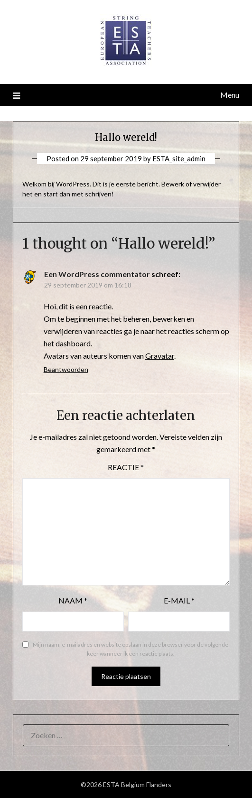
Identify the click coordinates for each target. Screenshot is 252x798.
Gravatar (159, 355)
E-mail (179, 600)
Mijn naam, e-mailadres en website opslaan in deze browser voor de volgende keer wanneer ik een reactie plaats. (130, 649)
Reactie (126, 467)
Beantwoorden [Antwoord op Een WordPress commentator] (66, 369)
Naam (72, 600)
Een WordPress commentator (97, 273)
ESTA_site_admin (178, 158)
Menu (229, 94)
